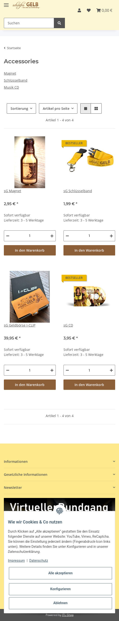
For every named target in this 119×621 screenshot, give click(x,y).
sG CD (68, 325)
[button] (79, 10)
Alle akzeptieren (60, 573)
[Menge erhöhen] (52, 236)
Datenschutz (38, 560)
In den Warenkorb (29, 250)
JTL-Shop (68, 615)
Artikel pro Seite (56, 108)
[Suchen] (29, 23)
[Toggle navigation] (6, 3)
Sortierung (19, 108)
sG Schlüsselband (77, 191)
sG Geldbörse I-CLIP (19, 325)
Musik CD (11, 87)
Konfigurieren (60, 589)
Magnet (10, 73)
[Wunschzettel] (89, 10)
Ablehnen (60, 603)
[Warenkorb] (104, 10)
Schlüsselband (15, 80)
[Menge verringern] (7, 236)
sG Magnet (12, 191)
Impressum (16, 560)
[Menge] (30, 236)
